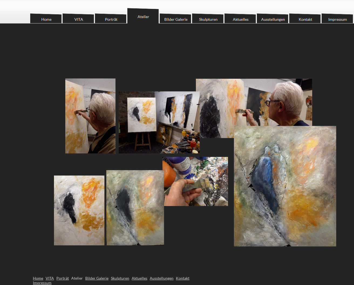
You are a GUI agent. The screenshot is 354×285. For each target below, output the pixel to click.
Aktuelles (139, 278)
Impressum (42, 282)
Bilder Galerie (96, 278)
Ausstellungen (161, 278)
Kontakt (182, 278)
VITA (50, 278)
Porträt (62, 278)
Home (38, 278)
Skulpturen (120, 278)
